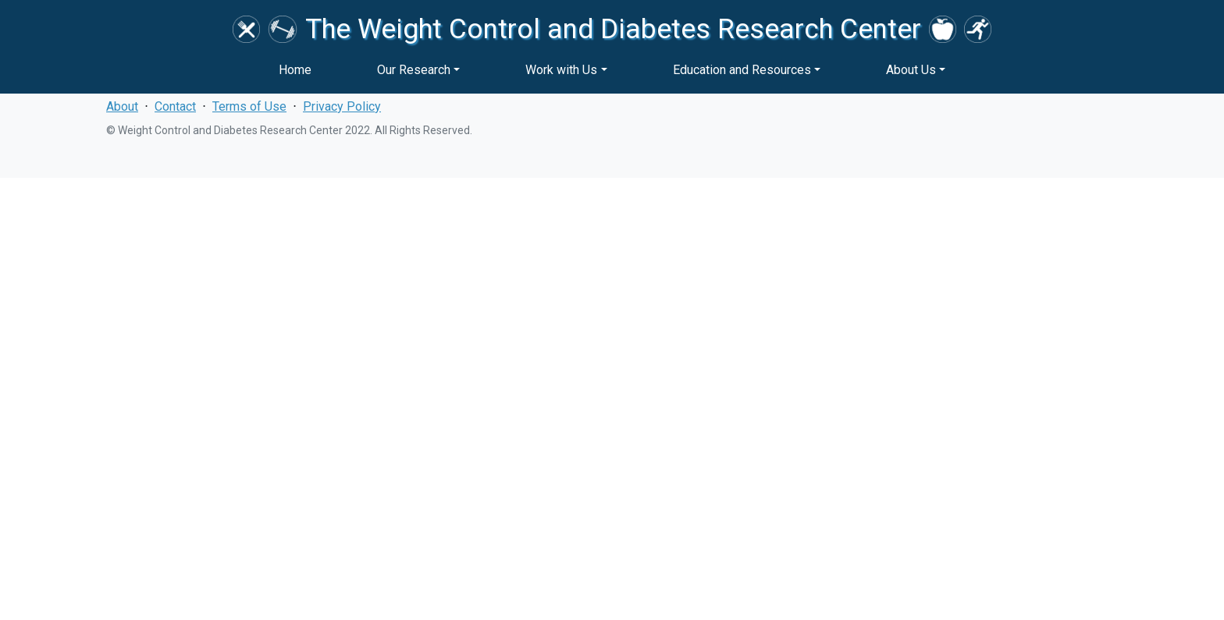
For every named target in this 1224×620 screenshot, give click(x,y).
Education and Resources (742, 69)
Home (295, 69)
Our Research (413, 69)
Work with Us (561, 69)
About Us (911, 69)
